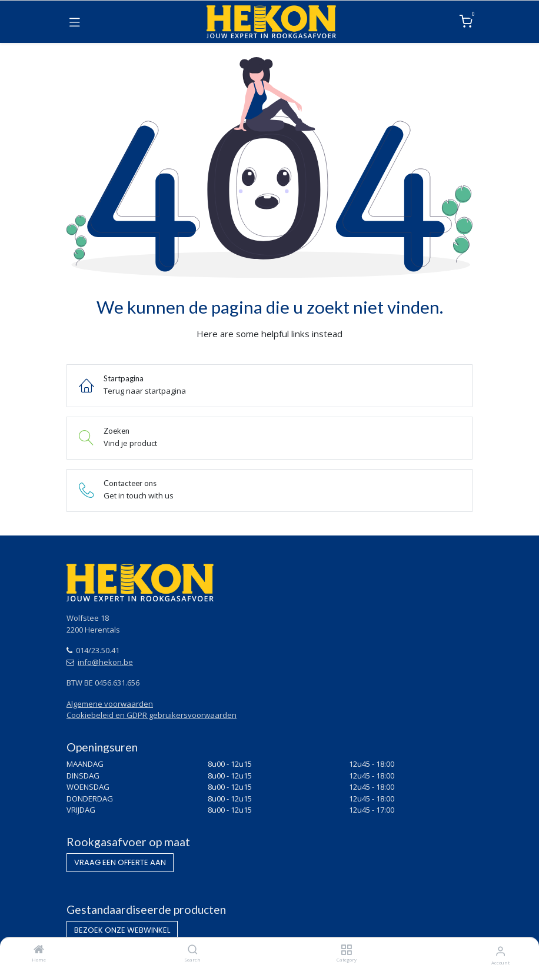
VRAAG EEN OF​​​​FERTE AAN (120, 862)
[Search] (192, 950)
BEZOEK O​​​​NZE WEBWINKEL (122, 930)
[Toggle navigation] (74, 22)
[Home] (39, 950)
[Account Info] (500, 951)
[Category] (346, 950)
